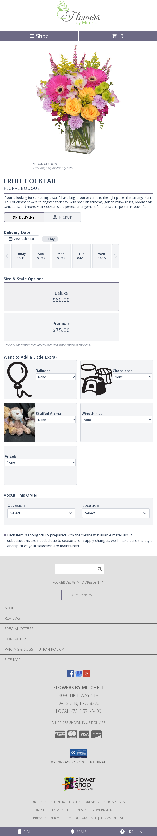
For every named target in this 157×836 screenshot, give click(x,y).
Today (50, 239)
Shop (39, 36)
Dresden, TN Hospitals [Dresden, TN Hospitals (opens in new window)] (105, 802)
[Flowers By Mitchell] (79, 24)
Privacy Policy (46, 818)
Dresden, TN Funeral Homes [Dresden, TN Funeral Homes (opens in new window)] (56, 802)
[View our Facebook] (70, 675)
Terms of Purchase (80, 818)
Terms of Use (112, 818)
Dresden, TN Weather (53, 810)
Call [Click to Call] (26, 832)
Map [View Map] (78, 832)
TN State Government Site (99, 810)
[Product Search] (79, 569)
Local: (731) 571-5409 (78, 711)
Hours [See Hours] (131, 832)
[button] (78, 753)
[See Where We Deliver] (78, 595)
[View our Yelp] (86, 675)
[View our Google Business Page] (78, 675)
